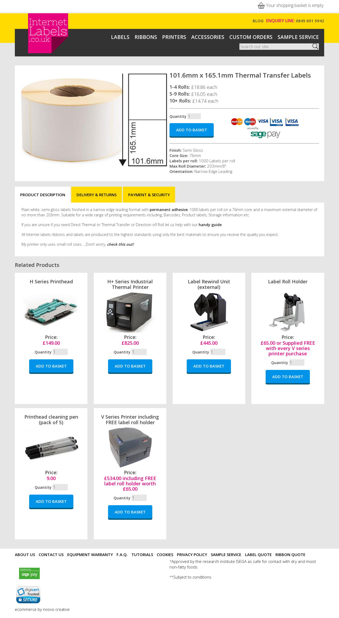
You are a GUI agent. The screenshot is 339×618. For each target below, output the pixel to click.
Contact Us (51, 554)
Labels (120, 37)
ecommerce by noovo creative (42, 609)
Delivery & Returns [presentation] (97, 194)
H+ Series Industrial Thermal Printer (130, 284)
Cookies (165, 554)
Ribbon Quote (290, 554)
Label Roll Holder (287, 281)
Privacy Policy (192, 554)
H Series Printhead (51, 281)
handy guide (210, 224)
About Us (25, 554)
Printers (174, 37)
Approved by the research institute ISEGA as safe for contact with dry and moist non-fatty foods (243, 564)
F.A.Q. (122, 554)
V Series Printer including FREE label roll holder (130, 420)
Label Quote (258, 554)
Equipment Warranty (90, 554)
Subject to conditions (192, 577)
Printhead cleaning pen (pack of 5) (51, 420)
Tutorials (142, 554)
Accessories (207, 37)
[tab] (42, 195)
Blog (258, 20)
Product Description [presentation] (42, 194)
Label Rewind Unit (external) (209, 284)
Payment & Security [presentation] (149, 194)
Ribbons (146, 37)
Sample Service (298, 37)
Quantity (178, 116)
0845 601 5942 (310, 20)
